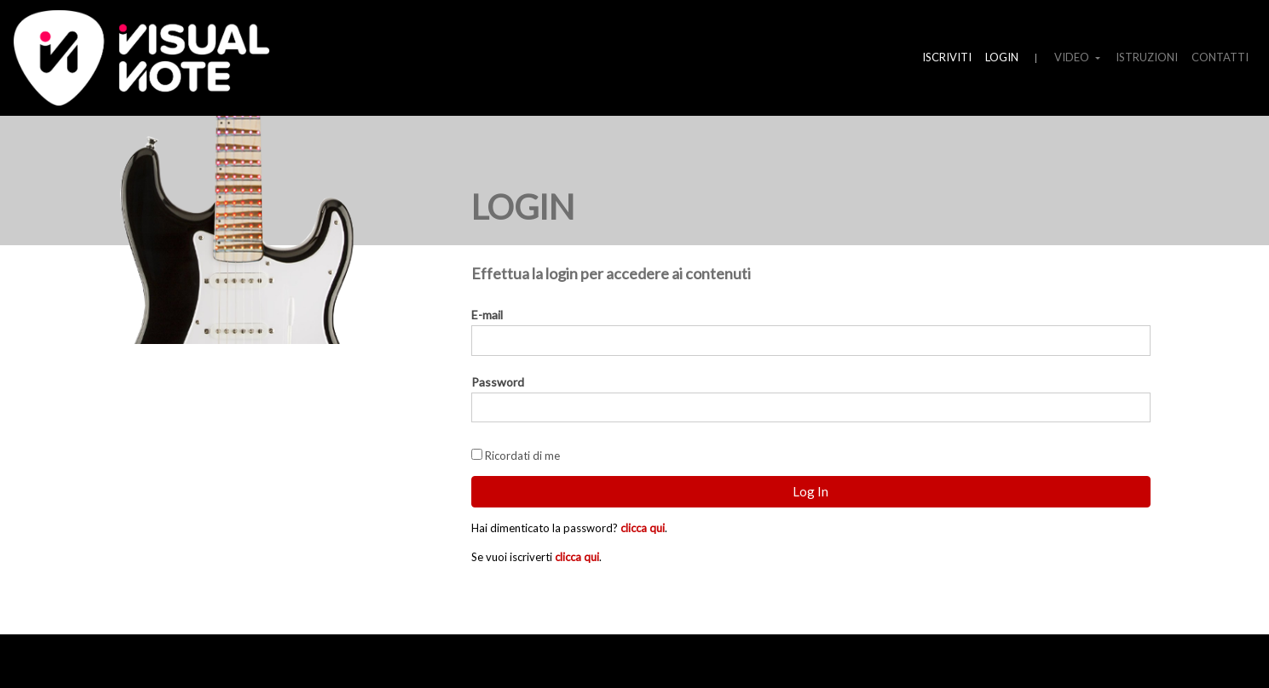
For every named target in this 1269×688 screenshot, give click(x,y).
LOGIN (1001, 57)
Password (497, 382)
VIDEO (1073, 57)
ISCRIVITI (947, 57)
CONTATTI (1220, 57)
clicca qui (642, 528)
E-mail (487, 314)
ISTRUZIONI (1147, 57)
